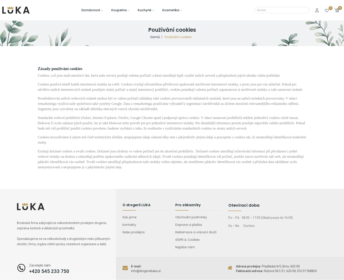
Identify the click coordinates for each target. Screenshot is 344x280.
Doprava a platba (188, 225)
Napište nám (185, 247)
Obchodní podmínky (191, 217)
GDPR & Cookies (187, 239)
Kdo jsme (130, 217)
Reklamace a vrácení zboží (195, 232)
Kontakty (129, 225)
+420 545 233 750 (49, 271)
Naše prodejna (134, 232)
